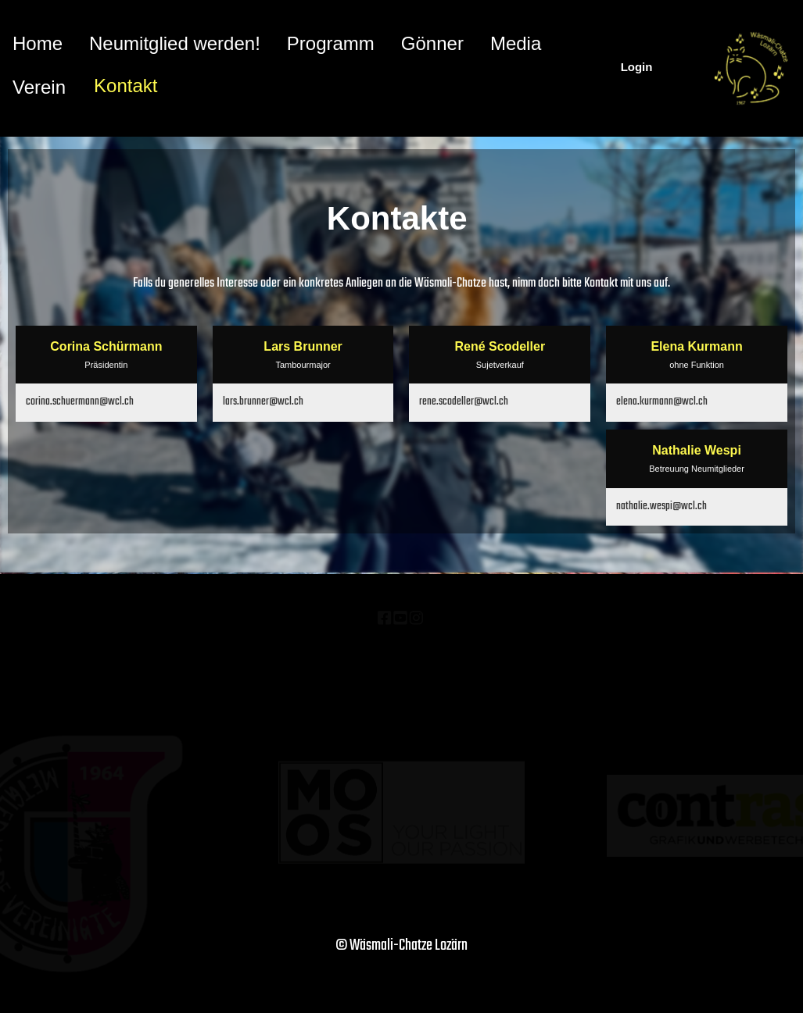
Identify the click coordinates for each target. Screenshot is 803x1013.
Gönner (432, 43)
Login (637, 66)
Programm (331, 43)
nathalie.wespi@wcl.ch (661, 506)
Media (515, 43)
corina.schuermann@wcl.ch (80, 402)
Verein (39, 87)
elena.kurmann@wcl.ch (662, 402)
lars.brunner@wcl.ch (263, 402)
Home (38, 43)
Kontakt (125, 85)
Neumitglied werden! (174, 43)
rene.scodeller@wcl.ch (463, 402)
